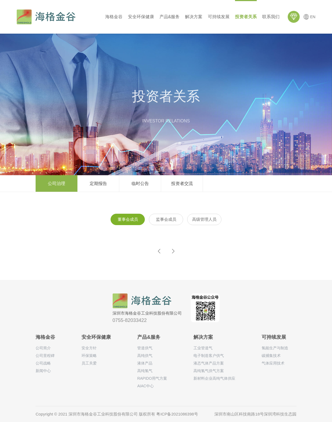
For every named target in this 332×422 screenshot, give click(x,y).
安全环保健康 (141, 16)
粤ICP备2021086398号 (177, 414)
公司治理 (56, 183)
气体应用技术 (273, 363)
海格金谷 (114, 16)
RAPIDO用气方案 (152, 378)
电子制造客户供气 (208, 355)
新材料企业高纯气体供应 (214, 378)
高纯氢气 (144, 371)
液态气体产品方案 (208, 363)
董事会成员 (128, 219)
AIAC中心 (145, 386)
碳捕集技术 (271, 355)
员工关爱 (89, 363)
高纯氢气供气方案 (208, 371)
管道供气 (144, 348)
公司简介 (43, 348)
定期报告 (98, 183)
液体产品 (144, 363)
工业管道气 (202, 348)
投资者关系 (246, 16)
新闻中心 (43, 371)
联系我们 (271, 16)
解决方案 (193, 16)
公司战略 (43, 363)
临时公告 (140, 183)
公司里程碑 (45, 355)
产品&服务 (169, 16)
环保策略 (89, 355)
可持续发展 (219, 16)
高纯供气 (144, 355)
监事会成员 (166, 219)
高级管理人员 (204, 219)
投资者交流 (182, 183)
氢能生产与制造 (275, 348)
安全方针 (89, 348)
